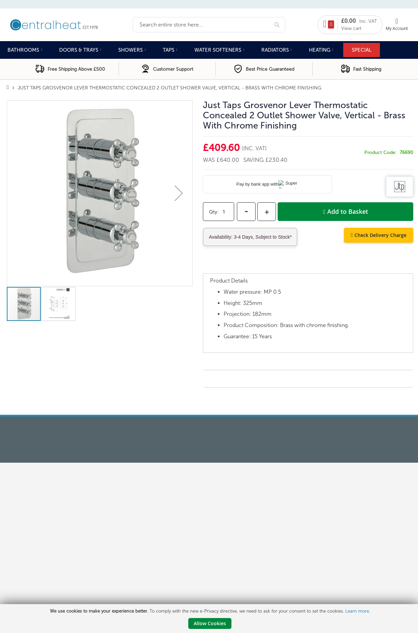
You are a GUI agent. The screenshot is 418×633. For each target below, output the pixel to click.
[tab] (308, 266)
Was (209, 159)
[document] (209, 618)
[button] (178, 193)
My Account (397, 28)
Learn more (357, 611)
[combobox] (209, 24)
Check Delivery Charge (380, 235)
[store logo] (70, 24)
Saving (254, 159)
